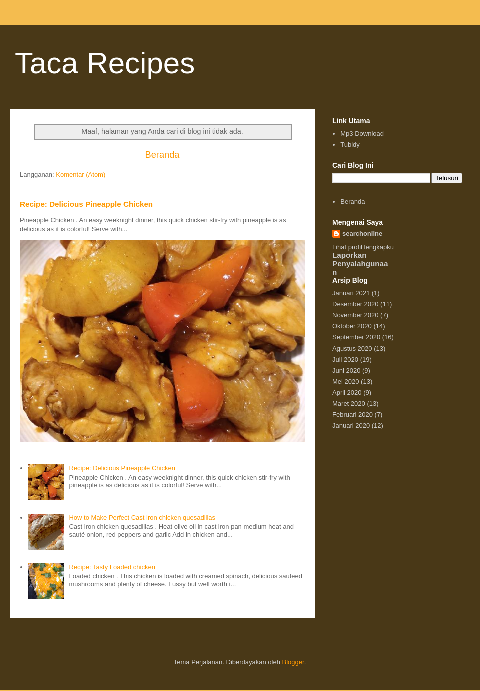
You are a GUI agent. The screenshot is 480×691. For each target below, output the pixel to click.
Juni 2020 (346, 370)
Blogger (293, 662)
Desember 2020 (355, 304)
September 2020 (356, 337)
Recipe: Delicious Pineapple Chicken (86, 204)
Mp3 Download (362, 134)
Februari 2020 (352, 414)
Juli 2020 (345, 360)
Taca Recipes (105, 63)
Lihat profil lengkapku (363, 247)
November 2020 (355, 315)
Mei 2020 (345, 382)
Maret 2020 (349, 404)
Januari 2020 (351, 426)
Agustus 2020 (352, 348)
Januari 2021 (351, 293)
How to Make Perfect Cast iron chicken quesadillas (142, 518)
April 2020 (347, 392)
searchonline (362, 234)
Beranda (163, 155)
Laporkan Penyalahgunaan (360, 263)
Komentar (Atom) (81, 174)
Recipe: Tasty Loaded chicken (112, 567)
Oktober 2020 (352, 326)
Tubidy (350, 144)
